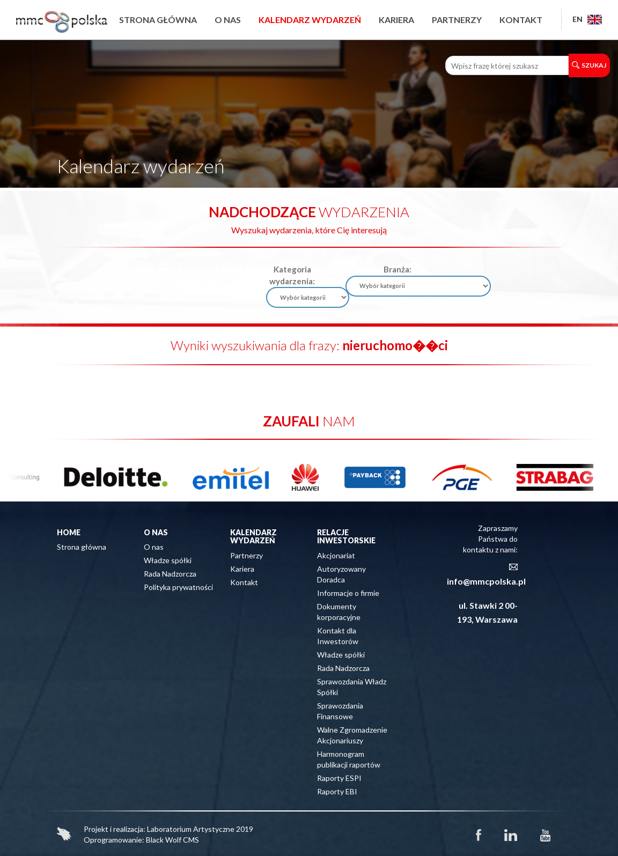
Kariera (396, 19)
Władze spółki (168, 560)
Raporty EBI (337, 791)
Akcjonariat (336, 555)
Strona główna (158, 19)
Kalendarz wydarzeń (310, 19)
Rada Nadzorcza (170, 573)
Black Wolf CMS (172, 839)
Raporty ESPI (339, 778)
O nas (228, 19)
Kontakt (520, 19)
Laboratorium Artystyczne (190, 828)
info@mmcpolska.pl (486, 581)
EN (587, 19)
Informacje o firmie (348, 592)
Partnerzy (457, 19)
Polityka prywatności (178, 587)
